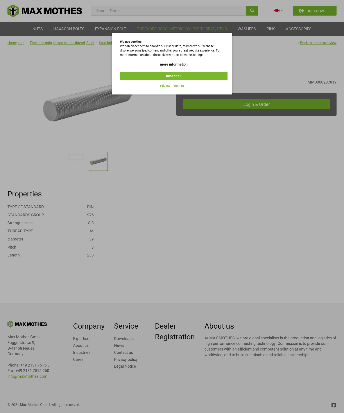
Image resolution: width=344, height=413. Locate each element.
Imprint (179, 85)
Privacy (165, 85)
